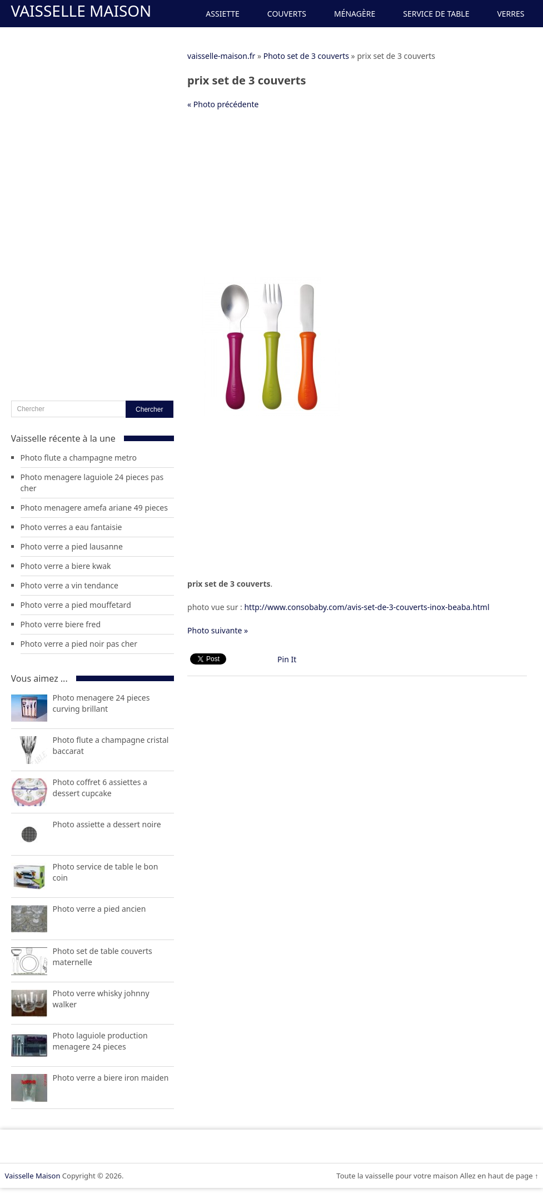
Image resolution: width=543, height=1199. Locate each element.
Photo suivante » (217, 630)
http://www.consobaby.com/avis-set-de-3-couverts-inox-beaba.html (366, 607)
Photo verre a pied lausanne (72, 546)
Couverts (286, 13)
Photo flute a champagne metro (79, 457)
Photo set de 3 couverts (306, 56)
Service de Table (436, 13)
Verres (510, 13)
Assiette (222, 13)
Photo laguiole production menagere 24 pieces (100, 1041)
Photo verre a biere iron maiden (111, 1077)
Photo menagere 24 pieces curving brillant (101, 703)
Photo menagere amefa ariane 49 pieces (94, 507)
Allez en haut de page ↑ (499, 1176)
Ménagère (354, 13)
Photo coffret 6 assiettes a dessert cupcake (100, 787)
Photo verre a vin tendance (69, 585)
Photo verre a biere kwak (66, 566)
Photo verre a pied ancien (99, 908)
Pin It (286, 659)
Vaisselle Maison (81, 10)
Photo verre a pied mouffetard (76, 605)
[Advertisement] (339, 199)
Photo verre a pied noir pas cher (79, 643)
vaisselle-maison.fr (221, 56)
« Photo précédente (222, 104)
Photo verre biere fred (61, 624)
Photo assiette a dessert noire (107, 824)
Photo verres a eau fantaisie (71, 527)
